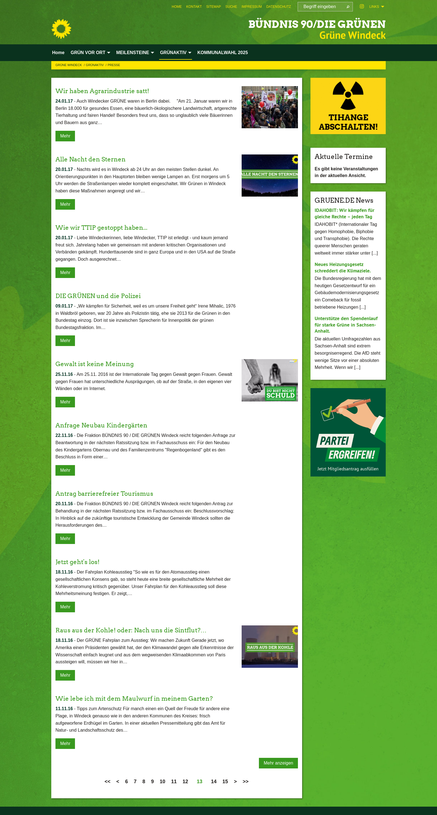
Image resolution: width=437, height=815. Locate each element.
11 (174, 781)
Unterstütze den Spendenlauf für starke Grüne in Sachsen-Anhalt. (346, 324)
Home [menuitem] (58, 52)
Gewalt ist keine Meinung (97, 364)
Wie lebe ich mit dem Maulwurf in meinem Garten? (140, 698)
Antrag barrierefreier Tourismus (108, 493)
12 (185, 781)
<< (107, 781)
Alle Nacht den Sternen (93, 159)
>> (246, 781)
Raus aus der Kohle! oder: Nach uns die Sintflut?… (136, 630)
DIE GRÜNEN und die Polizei (101, 296)
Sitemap (213, 7)
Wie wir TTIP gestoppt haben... (105, 227)
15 (225, 781)
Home (177, 7)
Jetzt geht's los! (79, 562)
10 (162, 781)
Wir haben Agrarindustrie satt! (106, 91)
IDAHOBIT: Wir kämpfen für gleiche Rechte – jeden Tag (344, 213)
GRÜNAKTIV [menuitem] (173, 52)
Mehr (65, 136)
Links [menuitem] (374, 7)
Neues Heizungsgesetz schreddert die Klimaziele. (343, 267)
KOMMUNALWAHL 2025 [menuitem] (222, 52)
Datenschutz (278, 7)
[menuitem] (177, 6)
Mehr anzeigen (278, 763)
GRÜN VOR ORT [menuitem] (88, 52)
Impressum (252, 7)
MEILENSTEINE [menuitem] (132, 52)
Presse (114, 65)
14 (214, 781)
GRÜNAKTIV (95, 65)
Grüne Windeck (69, 65)
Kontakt (194, 7)
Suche (231, 7)
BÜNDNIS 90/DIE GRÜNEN (304, 23)
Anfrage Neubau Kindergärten (105, 425)
